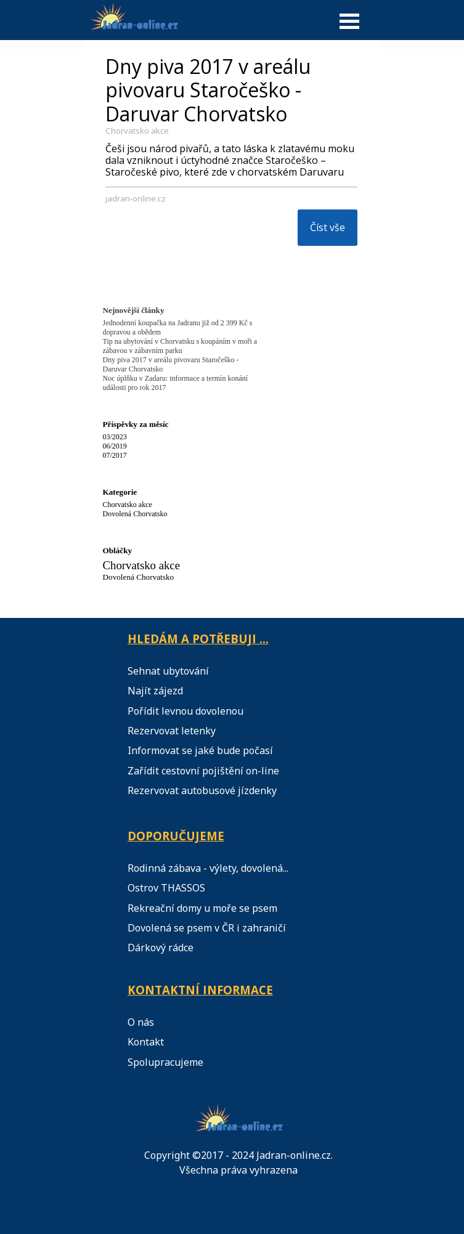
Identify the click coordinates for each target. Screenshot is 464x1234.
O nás (141, 1022)
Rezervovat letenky (172, 730)
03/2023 (115, 436)
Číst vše (327, 227)
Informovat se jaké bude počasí (200, 750)
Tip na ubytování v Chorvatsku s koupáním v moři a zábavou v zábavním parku (180, 346)
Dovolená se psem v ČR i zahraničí (207, 928)
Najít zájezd (155, 690)
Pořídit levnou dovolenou (185, 711)
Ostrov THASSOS (166, 888)
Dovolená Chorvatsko (135, 513)
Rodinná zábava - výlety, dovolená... (208, 868)
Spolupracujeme (165, 1062)
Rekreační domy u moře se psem (202, 908)
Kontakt (146, 1042)
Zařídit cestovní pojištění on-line (203, 770)
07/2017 (115, 455)
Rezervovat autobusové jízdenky (202, 790)
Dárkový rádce (160, 947)
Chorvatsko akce (137, 130)
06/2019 (115, 446)
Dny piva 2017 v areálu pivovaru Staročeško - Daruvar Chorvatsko (208, 90)
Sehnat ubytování (168, 671)
